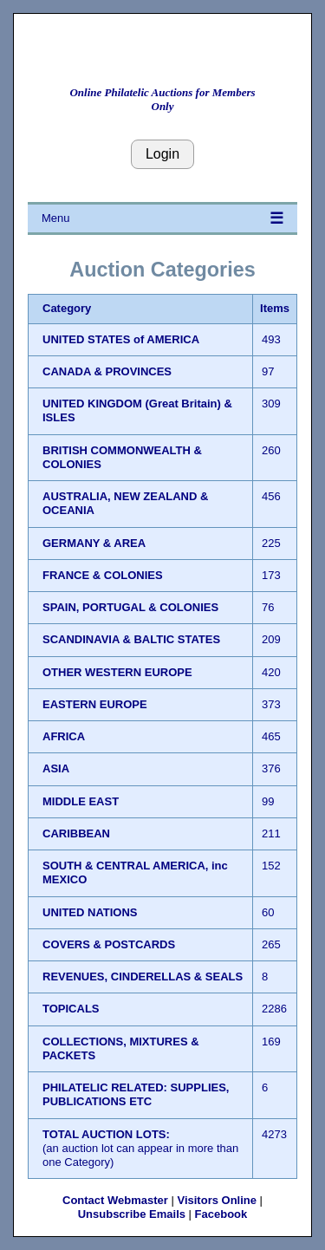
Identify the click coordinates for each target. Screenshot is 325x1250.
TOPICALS (71, 1008)
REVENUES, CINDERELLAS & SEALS (142, 976)
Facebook (221, 1214)
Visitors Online (217, 1200)
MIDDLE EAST (80, 801)
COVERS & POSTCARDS (108, 944)
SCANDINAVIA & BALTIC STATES (131, 639)
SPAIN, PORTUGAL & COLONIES (130, 607)
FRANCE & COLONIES (102, 575)
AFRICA (63, 736)
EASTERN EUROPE (94, 704)
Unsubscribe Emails (131, 1214)
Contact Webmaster (115, 1200)
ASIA (55, 768)
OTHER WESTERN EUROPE (117, 672)
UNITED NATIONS (90, 912)
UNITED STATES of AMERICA (120, 339)
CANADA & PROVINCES (107, 371)
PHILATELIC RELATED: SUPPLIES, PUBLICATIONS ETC (135, 1094)
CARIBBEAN (76, 833)
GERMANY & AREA (94, 543)
